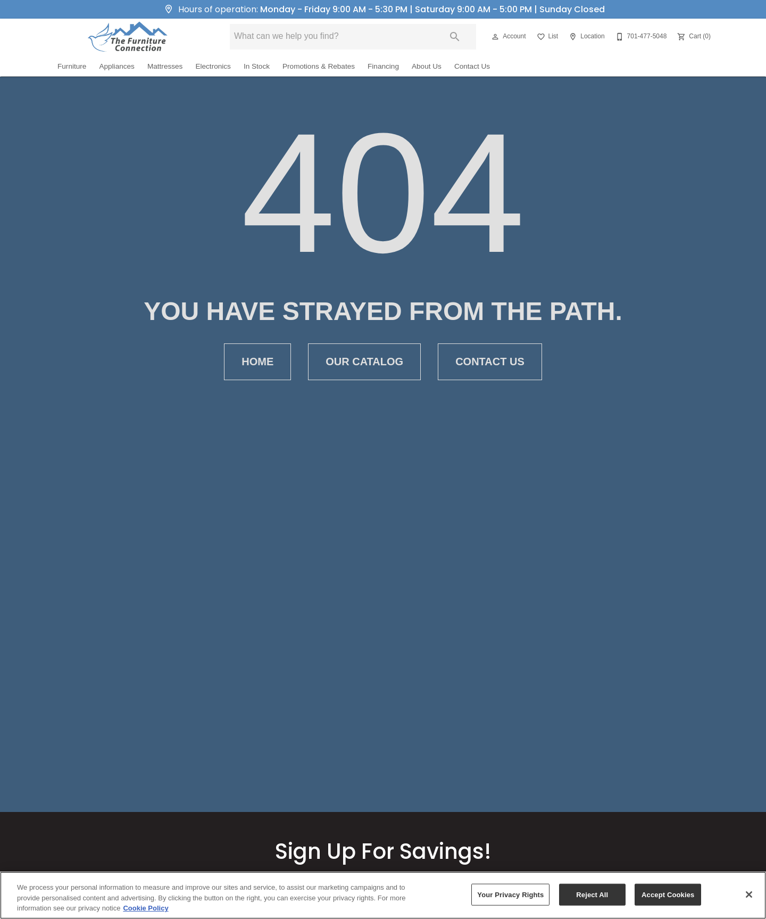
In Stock (257, 66)
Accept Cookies (668, 894)
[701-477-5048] (640, 36)
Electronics (212, 66)
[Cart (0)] (693, 36)
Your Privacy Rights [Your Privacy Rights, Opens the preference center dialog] (510, 894)
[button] (495, 36)
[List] (547, 36)
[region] (383, 895)
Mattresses (164, 66)
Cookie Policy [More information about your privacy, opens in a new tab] (145, 908)
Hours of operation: (383, 9)
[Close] (749, 894)
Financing (383, 66)
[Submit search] (455, 36)
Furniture (71, 66)
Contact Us (472, 66)
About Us (427, 66)
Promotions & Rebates (318, 66)
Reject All (592, 894)
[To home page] (127, 37)
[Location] (585, 36)
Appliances (117, 66)
